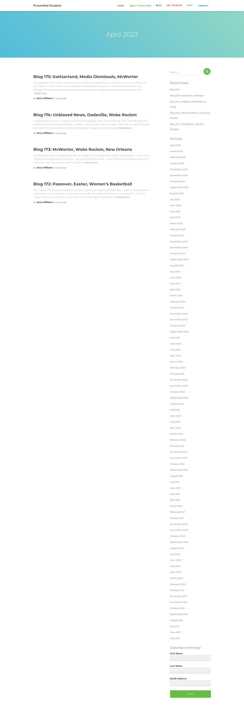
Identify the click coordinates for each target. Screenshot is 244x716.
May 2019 (175, 638)
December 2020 (179, 524)
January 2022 (177, 445)
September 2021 (179, 469)
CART (189, 5)
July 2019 (174, 626)
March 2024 (176, 295)
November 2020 (179, 530)
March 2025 (176, 223)
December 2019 (178, 596)
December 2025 (179, 169)
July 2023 (175, 337)
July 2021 (174, 481)
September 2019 (179, 614)
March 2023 (176, 361)
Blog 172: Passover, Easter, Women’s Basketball (82, 184)
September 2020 (179, 542)
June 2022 (175, 415)
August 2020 (177, 548)
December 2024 (179, 241)
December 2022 (179, 379)
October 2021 (177, 464)
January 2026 (177, 163)
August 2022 (177, 403)
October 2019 (177, 608)
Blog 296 (175, 89)
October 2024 (177, 253)
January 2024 (177, 307)
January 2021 (177, 518)
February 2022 (177, 439)
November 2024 (179, 247)
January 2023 (177, 373)
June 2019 (175, 632)
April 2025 (175, 217)
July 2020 (175, 554)
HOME (120, 6)
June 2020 (175, 560)
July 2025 (175, 199)
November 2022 (179, 385)
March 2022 (176, 433)
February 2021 (177, 512)
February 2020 (178, 584)
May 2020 (175, 566)
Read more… (41, 93)
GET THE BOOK (174, 5)
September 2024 (179, 259)
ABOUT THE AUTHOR (140, 6)
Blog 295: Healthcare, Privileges (187, 95)
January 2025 (177, 235)
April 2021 (175, 500)
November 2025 (179, 175)
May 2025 (175, 211)
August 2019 (176, 620)
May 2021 (175, 494)
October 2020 (177, 536)
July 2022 (175, 409)
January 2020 (177, 590)
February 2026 (177, 157)
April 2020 (175, 572)
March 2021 (176, 506)
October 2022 (177, 391)
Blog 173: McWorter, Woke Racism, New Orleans (82, 149)
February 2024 (178, 301)
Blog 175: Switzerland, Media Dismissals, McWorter (85, 76)
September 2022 (179, 397)
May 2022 (175, 421)
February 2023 (177, 367)
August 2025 (176, 193)
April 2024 (175, 289)
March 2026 (176, 151)
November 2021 (178, 457)
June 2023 (175, 343)
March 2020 (176, 578)
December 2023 (179, 313)
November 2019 (178, 602)
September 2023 (179, 331)
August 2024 (177, 265)
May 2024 (175, 283)
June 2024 (175, 277)
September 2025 (179, 187)
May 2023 (175, 349)
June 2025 (175, 205)
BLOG (159, 5)
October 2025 (177, 181)
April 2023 (175, 355)
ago (60, 98)
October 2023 (177, 325)
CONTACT (203, 6)
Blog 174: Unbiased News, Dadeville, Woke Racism (85, 114)
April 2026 (175, 145)
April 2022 (175, 427)
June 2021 (175, 488)
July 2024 (175, 271)
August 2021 (176, 476)
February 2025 (177, 229)
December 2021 (178, 451)
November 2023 (179, 319)
